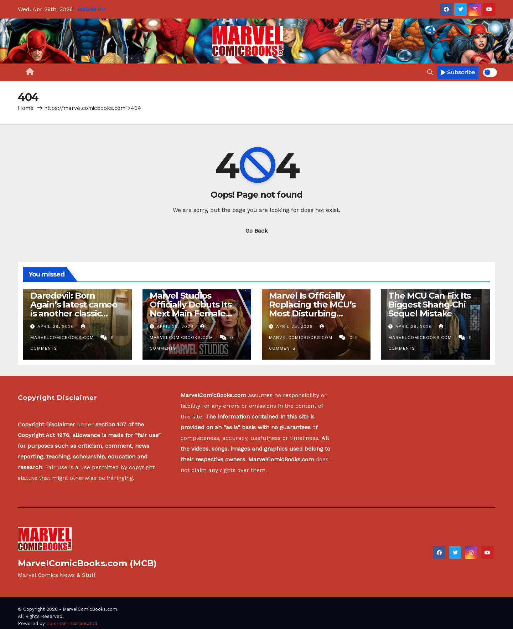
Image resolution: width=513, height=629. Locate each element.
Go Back (256, 230)
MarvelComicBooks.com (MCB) (87, 563)
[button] (430, 72)
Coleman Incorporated (71, 623)
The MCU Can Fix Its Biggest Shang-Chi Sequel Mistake (429, 304)
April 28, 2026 (56, 326)
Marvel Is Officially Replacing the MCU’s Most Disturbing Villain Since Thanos (312, 309)
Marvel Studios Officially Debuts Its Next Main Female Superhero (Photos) (191, 309)
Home (25, 108)
